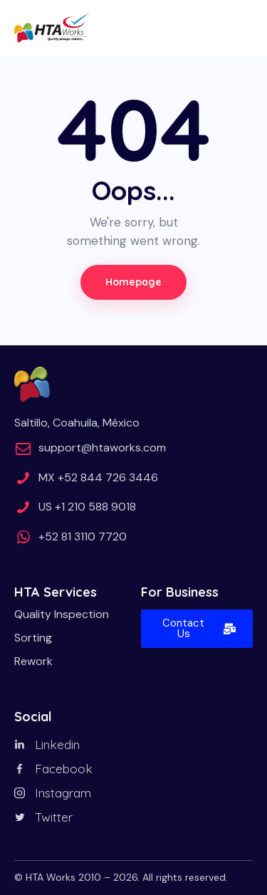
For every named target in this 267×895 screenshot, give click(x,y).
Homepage (133, 282)
